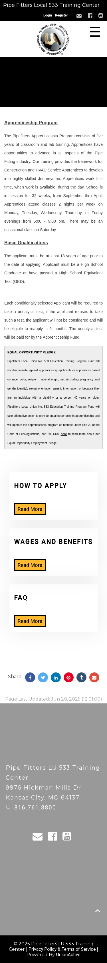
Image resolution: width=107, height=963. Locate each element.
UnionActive (68, 954)
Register (61, 15)
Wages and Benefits (53, 542)
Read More (30, 509)
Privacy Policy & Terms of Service (62, 949)
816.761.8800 (35, 807)
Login (47, 15)
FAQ (21, 598)
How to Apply (40, 486)
